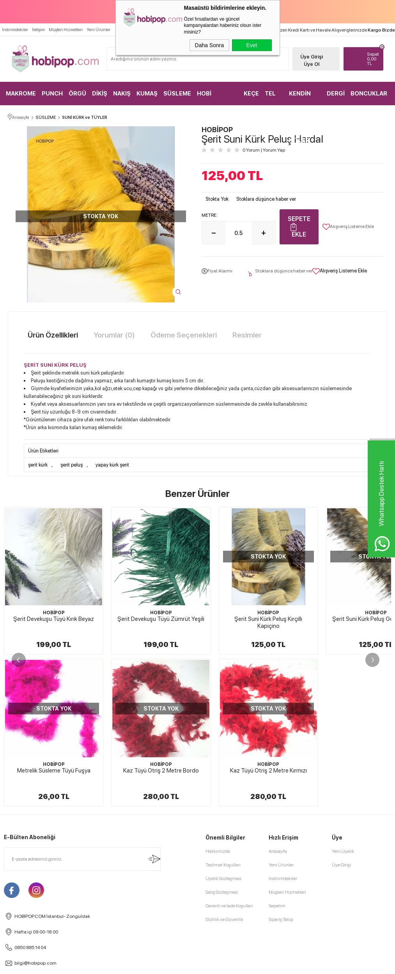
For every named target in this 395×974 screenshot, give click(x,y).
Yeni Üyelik (343, 851)
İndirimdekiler (15, 29)
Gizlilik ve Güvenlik (224, 920)
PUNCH (52, 93)
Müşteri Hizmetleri (66, 29)
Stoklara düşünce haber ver (266, 199)
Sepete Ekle (299, 227)
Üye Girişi (309, 56)
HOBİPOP (54, 613)
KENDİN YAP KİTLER (300, 97)
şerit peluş (71, 465)
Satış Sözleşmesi (221, 892)
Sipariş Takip (281, 920)
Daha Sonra (209, 45)
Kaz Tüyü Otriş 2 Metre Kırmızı (53, 770)
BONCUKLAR (369, 93)
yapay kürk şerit (112, 465)
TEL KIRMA (274, 97)
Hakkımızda (217, 851)
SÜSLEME (177, 93)
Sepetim (277, 906)
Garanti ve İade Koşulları (229, 906)
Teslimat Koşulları (223, 865)
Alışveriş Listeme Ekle (348, 227)
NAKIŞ (122, 93)
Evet (251, 45)
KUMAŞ (147, 93)
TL (371, 58)
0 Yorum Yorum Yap (264, 150)
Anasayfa (278, 851)
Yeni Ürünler (98, 29)
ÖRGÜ (77, 93)
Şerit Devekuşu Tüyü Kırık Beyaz (53, 619)
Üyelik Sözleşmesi (223, 879)
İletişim (38, 29)
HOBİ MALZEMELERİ (217, 97)
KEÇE (251, 93)
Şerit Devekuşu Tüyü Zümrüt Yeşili (160, 619)
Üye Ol (309, 64)
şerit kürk (38, 465)
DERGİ (336, 93)
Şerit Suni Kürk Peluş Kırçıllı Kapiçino (268, 623)
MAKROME (21, 93)
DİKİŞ (99, 93)
